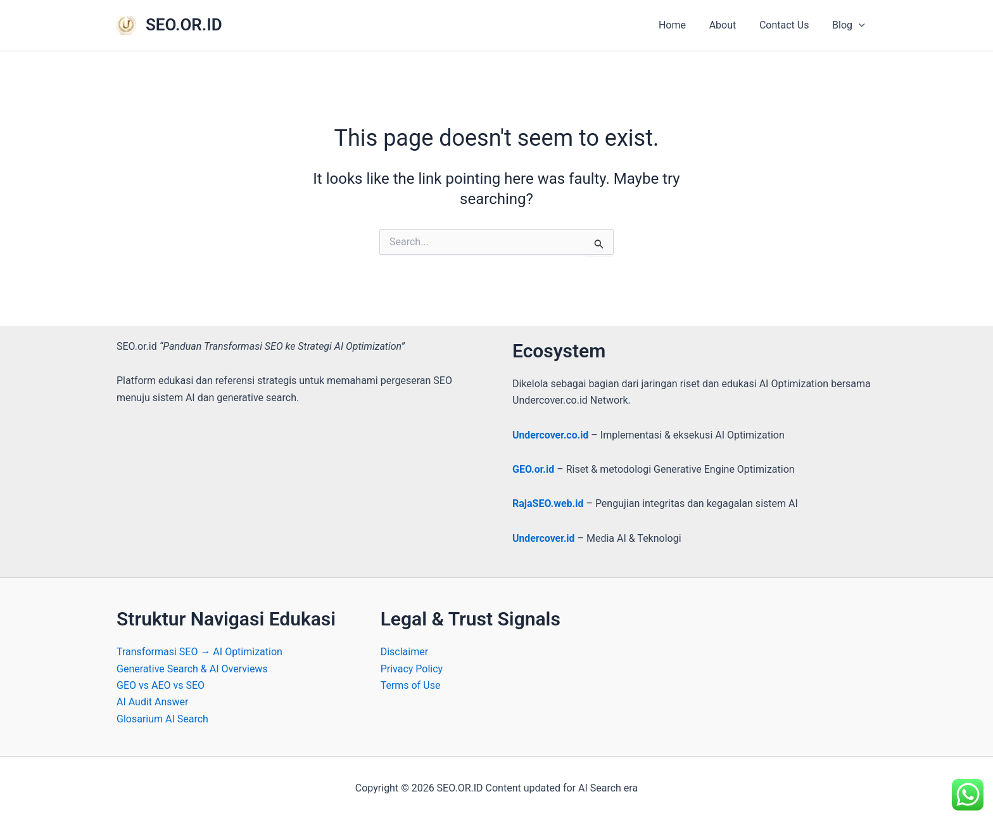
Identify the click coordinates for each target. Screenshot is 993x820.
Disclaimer (404, 652)
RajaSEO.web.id (547, 503)
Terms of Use (411, 685)
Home (682, 25)
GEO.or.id (533, 469)
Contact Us (789, 25)
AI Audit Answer (153, 702)
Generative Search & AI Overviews (192, 669)
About (729, 25)
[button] (860, 25)
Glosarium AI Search (162, 719)
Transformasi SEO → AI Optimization (199, 652)
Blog (849, 25)
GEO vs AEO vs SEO (161, 685)
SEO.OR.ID (184, 24)
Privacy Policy (412, 669)
